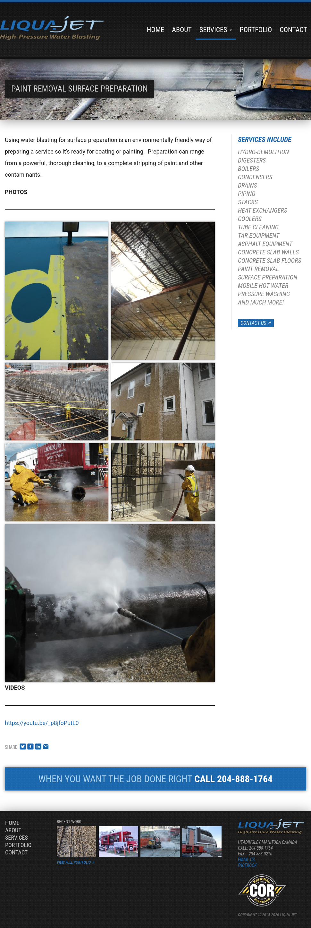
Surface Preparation (267, 277)
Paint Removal (258, 269)
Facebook (247, 865)
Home (155, 30)
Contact (293, 30)
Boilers (248, 168)
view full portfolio (74, 862)
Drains (247, 185)
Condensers (255, 177)
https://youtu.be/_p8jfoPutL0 (42, 723)
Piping (247, 194)
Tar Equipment (258, 235)
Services (215, 30)
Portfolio (256, 30)
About (182, 30)
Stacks (248, 202)
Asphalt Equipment (265, 244)
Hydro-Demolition (263, 152)
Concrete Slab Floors (269, 260)
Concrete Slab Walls (268, 252)
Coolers (250, 219)
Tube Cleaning (258, 227)
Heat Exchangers (262, 210)
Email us (246, 859)
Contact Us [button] (253, 323)
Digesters (252, 160)
